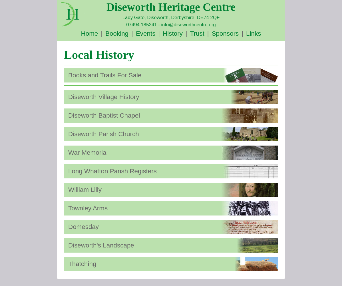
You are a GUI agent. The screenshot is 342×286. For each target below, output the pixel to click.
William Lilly (85, 189)
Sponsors (225, 33)
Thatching (82, 263)
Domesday (83, 226)
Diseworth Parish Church (103, 134)
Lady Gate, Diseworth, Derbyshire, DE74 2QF (171, 17)
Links (253, 33)
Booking (116, 33)
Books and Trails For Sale (104, 75)
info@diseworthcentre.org (188, 24)
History (173, 33)
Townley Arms (88, 208)
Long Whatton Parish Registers (112, 171)
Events (145, 33)
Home (89, 33)
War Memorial (88, 152)
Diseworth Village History (103, 96)
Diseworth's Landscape (101, 245)
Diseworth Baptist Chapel (104, 115)
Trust (197, 33)
